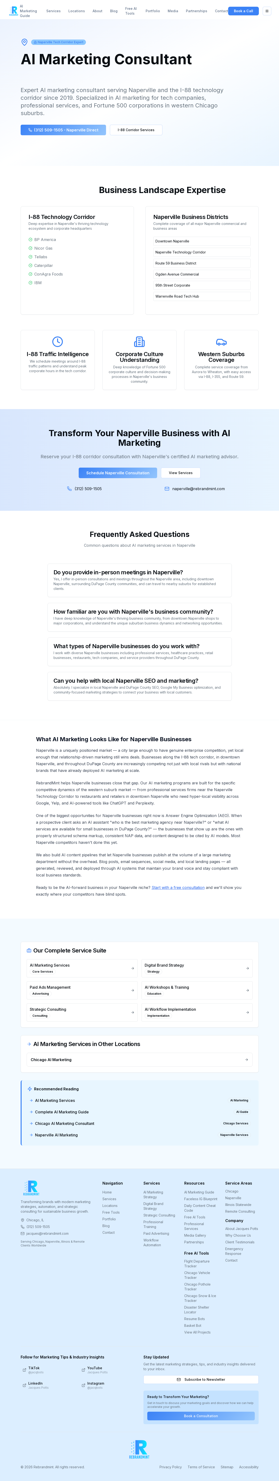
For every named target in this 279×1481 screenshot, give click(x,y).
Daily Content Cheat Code (200, 1208)
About (97, 11)
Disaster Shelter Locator (196, 1309)
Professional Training (153, 1224)
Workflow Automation (152, 1242)
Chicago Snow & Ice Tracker (200, 1298)
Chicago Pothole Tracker (197, 1286)
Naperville (233, 1198)
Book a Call (243, 11)
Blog (114, 11)
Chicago (231, 1191)
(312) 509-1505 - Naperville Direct (63, 130)
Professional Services (194, 1226)
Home (107, 1192)
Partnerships (196, 11)
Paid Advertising (156, 1233)
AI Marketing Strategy (153, 1194)
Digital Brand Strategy (153, 1206)
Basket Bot (192, 1325)
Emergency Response (234, 1251)
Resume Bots (194, 1319)
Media (173, 11)
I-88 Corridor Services (136, 130)
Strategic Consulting (159, 1215)
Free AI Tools (131, 10)
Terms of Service (201, 1467)
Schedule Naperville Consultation (117, 472)
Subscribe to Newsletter (201, 1379)
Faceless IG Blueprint (200, 1199)
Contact (221, 11)
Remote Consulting (240, 1211)
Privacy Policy (171, 1467)
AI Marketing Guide (28, 11)
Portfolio (153, 11)
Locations (76, 11)
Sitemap (227, 1467)
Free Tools (111, 1212)
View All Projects (197, 1332)
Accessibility (249, 1467)
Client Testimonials (240, 1242)
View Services (181, 473)
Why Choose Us (238, 1235)
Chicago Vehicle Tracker (197, 1275)
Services (53, 11)
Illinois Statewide (238, 1205)
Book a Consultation (201, 1416)
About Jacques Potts (241, 1229)
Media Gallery (195, 1235)
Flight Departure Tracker (197, 1263)
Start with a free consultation (178, 887)
